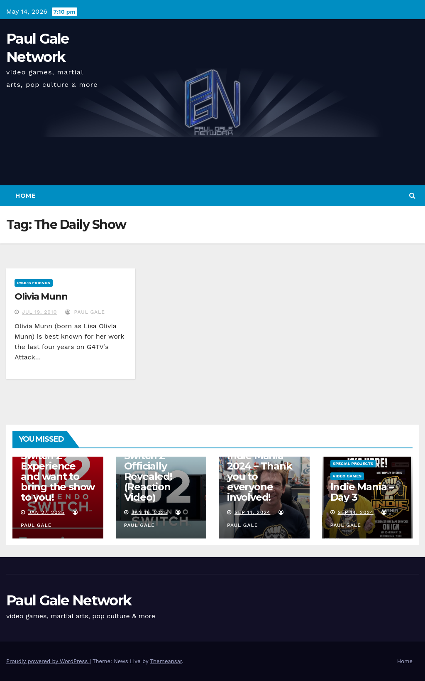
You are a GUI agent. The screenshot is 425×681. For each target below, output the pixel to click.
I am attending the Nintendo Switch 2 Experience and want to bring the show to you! (58, 466)
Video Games (347, 476)
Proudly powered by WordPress (48, 661)
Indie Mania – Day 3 (361, 492)
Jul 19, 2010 (39, 312)
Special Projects (353, 463)
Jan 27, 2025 (46, 512)
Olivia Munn (41, 296)
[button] (412, 195)
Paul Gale (85, 312)
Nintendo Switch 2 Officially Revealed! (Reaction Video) (148, 471)
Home (25, 195)
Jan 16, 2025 (149, 512)
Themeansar (166, 661)
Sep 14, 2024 (252, 512)
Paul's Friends (33, 282)
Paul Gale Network (68, 600)
